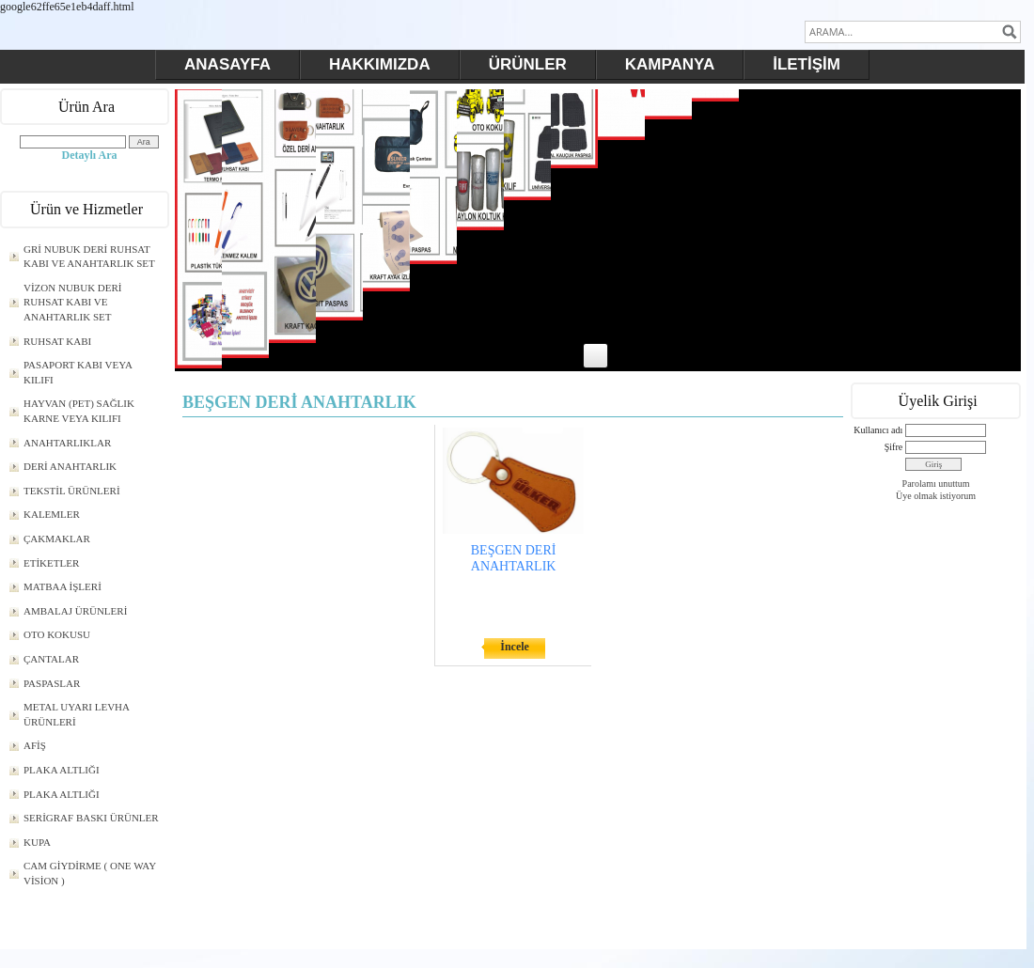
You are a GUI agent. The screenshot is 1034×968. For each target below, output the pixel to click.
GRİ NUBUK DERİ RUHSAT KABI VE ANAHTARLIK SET (89, 256)
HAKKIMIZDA (380, 64)
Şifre (893, 447)
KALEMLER (52, 514)
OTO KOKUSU (57, 634)
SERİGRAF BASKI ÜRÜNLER (91, 817)
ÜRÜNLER (528, 64)
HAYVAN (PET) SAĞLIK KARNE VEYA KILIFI (79, 411)
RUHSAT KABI (57, 341)
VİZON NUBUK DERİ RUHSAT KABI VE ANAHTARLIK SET (73, 302)
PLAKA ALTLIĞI (62, 769)
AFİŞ (35, 745)
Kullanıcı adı (878, 430)
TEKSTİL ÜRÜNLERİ (72, 490)
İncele (514, 646)
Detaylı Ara (90, 155)
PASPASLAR (52, 683)
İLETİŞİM (806, 64)
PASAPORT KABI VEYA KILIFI (78, 372)
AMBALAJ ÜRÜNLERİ (75, 611)
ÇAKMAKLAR (57, 538)
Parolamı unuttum (936, 483)
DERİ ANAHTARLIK (70, 466)
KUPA (37, 842)
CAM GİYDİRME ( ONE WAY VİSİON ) (90, 873)
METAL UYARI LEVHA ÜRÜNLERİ (77, 714)
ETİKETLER (51, 563)
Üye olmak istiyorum (936, 496)
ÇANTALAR (51, 658)
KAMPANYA (669, 64)
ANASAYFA (227, 64)
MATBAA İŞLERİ (63, 586)
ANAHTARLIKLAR (67, 442)
